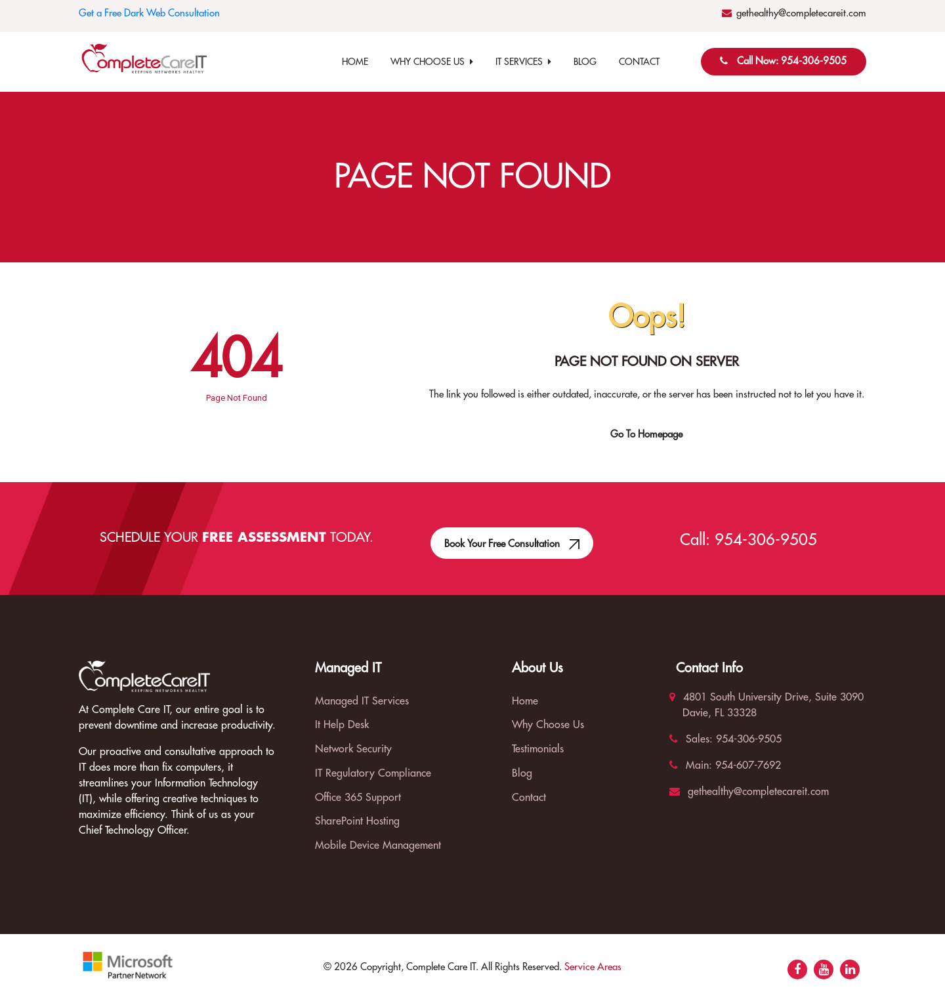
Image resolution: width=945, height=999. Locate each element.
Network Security (353, 749)
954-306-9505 (766, 540)
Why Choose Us (431, 61)
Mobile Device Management (378, 845)
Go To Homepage (646, 434)
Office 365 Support (358, 797)
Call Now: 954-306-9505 (792, 61)
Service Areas (592, 967)
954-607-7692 (746, 765)
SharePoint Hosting (357, 821)
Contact (639, 61)
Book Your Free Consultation (512, 535)
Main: (690, 765)
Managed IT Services (362, 701)
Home (355, 61)
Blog (585, 61)
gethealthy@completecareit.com (801, 13)
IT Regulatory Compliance (373, 773)
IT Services (523, 61)
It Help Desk (342, 725)
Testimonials (538, 749)
